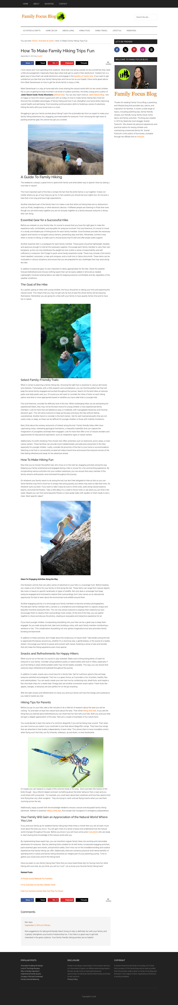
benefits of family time (83, 76)
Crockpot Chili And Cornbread (32, 976)
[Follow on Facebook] (117, 49)
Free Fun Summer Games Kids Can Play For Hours (42, 891)
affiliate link (59, 95)
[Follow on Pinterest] (134, 49)
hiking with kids (89, 711)
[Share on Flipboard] (67, 63)
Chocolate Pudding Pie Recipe (32, 966)
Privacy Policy (72, 979)
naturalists (93, 832)
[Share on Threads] (82, 63)
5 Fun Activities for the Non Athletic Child (38, 885)
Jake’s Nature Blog (96, 95)
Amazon (140, 137)
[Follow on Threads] (151, 49)
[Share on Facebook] (27, 63)
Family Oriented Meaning (30, 979)
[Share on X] (40, 63)
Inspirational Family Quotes (31, 974)
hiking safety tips (54, 811)
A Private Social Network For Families (36, 878)
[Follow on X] (125, 49)
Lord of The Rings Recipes (30, 968)
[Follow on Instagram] (143, 49)
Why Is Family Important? (30, 971)
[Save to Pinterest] (53, 63)
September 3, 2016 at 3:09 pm (37, 925)
